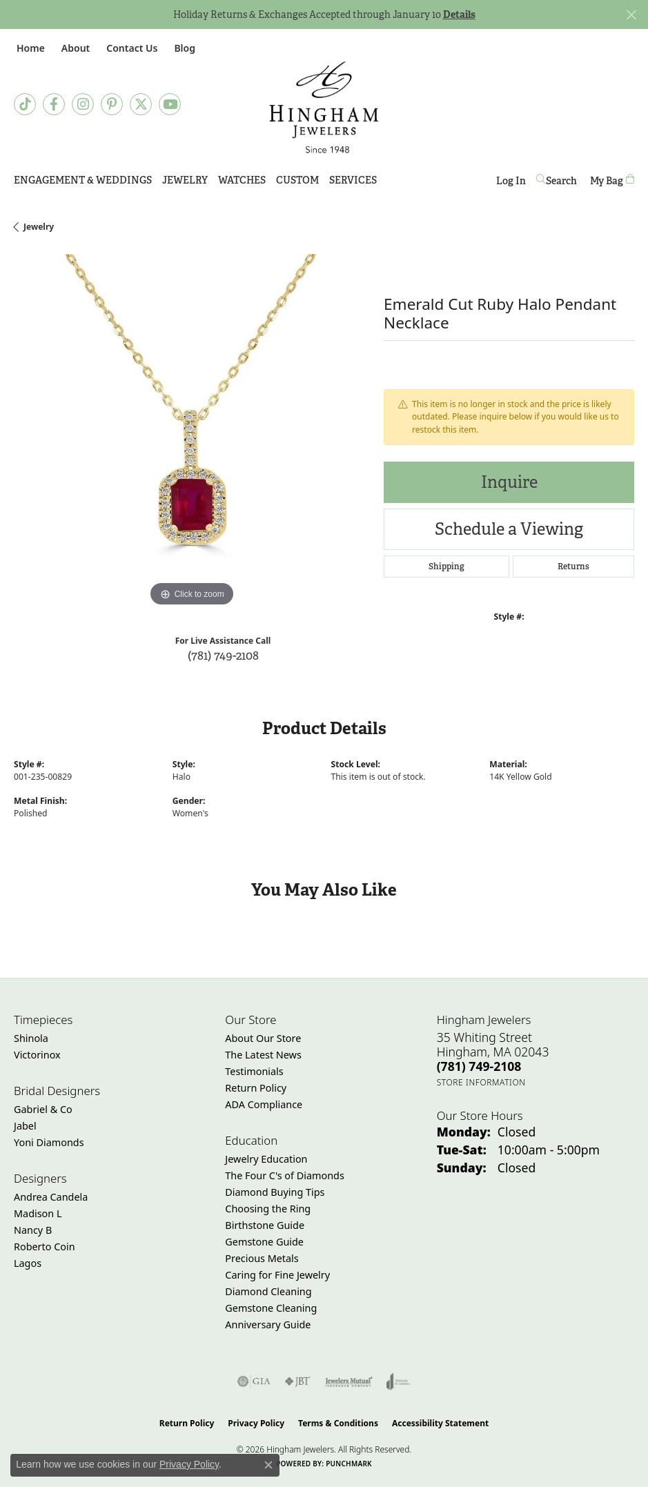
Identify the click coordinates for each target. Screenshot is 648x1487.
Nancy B (33, 1230)
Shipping (446, 566)
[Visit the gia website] (254, 1381)
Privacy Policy (256, 1423)
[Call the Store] (479, 1066)
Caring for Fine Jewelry (277, 1274)
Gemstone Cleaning (271, 1307)
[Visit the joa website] (398, 1381)
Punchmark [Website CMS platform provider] (349, 1463)
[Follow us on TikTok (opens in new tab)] (25, 104)
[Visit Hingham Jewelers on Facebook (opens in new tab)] (54, 104)
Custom (297, 180)
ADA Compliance (263, 1104)
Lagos (27, 1263)
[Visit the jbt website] (297, 1381)
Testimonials (254, 1071)
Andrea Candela (51, 1196)
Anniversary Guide (268, 1324)
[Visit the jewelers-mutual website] (349, 1381)
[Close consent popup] (268, 1465)
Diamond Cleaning (268, 1291)
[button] (74, 48)
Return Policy (255, 1087)
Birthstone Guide (264, 1225)
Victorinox (37, 1054)
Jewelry (185, 180)
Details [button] (459, 14)
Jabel (25, 1125)
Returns (573, 566)
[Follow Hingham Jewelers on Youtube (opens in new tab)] (170, 104)
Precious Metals (261, 1258)
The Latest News (263, 1054)
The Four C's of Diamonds (284, 1175)
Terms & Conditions (338, 1423)
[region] (192, 432)
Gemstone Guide (264, 1241)
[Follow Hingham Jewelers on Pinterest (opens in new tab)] (112, 104)
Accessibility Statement (440, 1423)
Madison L (37, 1213)
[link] (29, 48)
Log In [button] (511, 183)
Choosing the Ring (268, 1208)
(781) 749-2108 (223, 655)
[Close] (631, 14)
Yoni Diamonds (49, 1142)
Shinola (31, 1038)
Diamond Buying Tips (274, 1192)
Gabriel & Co (43, 1109)
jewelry (38, 227)
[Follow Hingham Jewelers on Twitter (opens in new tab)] (141, 104)
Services (353, 180)
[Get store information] (481, 1082)
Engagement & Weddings (83, 180)
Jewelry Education (266, 1158)
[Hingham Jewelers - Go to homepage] (324, 107)
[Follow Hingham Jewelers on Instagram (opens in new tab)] (83, 104)
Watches (242, 180)
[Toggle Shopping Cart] (612, 180)
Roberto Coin (44, 1246)
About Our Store (263, 1038)
